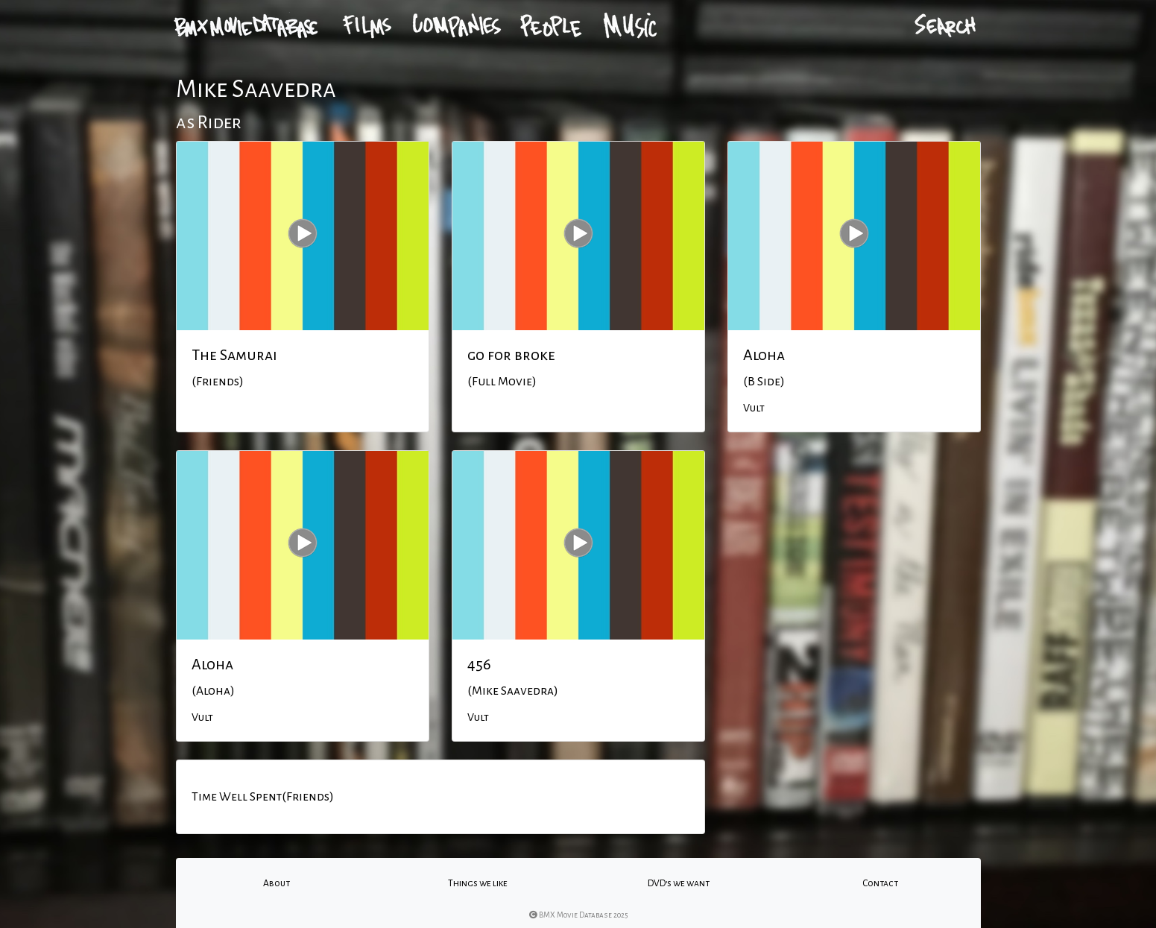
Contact (880, 883)
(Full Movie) (502, 381)
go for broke (511, 355)
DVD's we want (679, 883)
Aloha (764, 355)
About (276, 883)
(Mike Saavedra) (512, 691)
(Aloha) (213, 691)
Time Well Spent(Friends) (263, 797)
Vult (754, 408)
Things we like (478, 883)
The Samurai (234, 355)
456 (479, 664)
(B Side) (764, 381)
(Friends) (218, 381)
